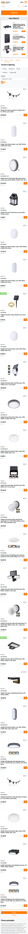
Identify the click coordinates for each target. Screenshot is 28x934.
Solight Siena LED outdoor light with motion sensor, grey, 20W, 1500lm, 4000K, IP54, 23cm (13, 179)
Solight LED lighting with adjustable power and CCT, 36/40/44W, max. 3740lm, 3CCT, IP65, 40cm (14, 762)
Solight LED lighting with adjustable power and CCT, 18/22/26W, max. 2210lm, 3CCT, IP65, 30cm (13, 900)
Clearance (5, 72)
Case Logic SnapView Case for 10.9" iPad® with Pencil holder (19, 37)
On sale (18, 68)
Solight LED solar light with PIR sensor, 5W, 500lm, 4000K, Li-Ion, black (13, 659)
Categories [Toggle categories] (14, 12)
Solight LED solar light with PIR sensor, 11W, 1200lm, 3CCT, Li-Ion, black (13, 383)
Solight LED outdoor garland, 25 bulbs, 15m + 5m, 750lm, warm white (13, 110)
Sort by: (3, 76)
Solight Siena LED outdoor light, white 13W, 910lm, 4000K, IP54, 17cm (13, 451)
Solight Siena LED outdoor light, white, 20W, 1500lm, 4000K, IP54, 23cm (13, 831)
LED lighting (17, 60)
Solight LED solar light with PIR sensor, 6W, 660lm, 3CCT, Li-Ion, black (13, 486)
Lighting (11, 60)
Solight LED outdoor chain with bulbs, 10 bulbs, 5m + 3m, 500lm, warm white (14, 797)
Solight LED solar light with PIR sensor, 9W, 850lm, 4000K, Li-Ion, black (18, 49)
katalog (5, 60)
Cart (24, 6)
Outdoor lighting (6, 61)
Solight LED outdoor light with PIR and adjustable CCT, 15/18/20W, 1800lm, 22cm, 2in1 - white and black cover (13, 521)
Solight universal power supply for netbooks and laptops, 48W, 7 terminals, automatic (19, 26)
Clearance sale (13, 72)
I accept (14, 912)
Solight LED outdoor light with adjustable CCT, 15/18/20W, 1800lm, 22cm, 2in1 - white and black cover (14, 624)
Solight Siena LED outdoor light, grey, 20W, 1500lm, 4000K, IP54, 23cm (13, 417)
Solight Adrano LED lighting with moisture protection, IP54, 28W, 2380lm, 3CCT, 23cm (13, 555)
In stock (4, 68)
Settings (14, 915)
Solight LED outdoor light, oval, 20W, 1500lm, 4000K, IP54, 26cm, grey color (13, 727)
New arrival (11, 68)
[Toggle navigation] (25, 2)
